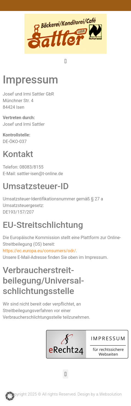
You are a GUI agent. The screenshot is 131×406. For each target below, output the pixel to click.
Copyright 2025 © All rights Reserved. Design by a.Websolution (65, 394)
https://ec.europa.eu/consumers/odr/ (39, 250)
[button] (65, 61)
